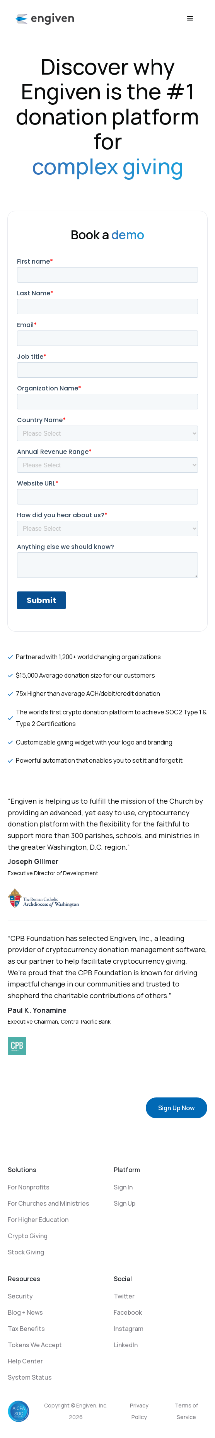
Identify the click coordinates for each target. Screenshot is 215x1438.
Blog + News (25, 1312)
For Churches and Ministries (48, 1203)
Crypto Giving (28, 1236)
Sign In (123, 1187)
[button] (190, 18)
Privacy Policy (139, 1411)
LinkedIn (126, 1345)
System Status (30, 1377)
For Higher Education (38, 1219)
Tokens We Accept (35, 1345)
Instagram (128, 1328)
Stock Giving (26, 1252)
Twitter (124, 1296)
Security (20, 1296)
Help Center (25, 1361)
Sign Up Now (176, 1108)
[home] (44, 18)
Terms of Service (186, 1411)
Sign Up (124, 1203)
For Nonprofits (28, 1187)
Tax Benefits (26, 1328)
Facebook (128, 1312)
